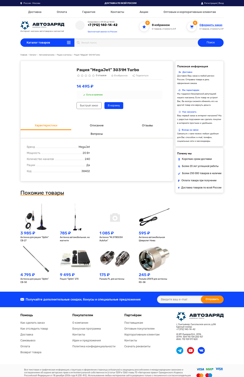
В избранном (161, 25)
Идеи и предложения (86, 333)
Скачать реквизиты (137, 339)
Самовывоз (27, 333)
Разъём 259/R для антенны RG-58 (153, 273)
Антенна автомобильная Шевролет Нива (152, 232)
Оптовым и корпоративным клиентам (190, 12)
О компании (80, 315)
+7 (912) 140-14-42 (102, 25)
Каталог (33, 55)
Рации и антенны (64, 55)
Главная (23, 55)
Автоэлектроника (46, 55)
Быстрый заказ (91, 106)
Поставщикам (133, 315)
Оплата (62, 12)
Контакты (117, 12)
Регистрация (210, 3)
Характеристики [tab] (40, 126)
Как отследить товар (34, 321)
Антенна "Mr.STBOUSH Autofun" (111, 232)
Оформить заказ (210, 25)
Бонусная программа (86, 321)
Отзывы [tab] (115, 126)
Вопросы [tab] (154, 126)
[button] (30, 3)
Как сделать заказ (32, 315)
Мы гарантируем (190, 90)
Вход (221, 3)
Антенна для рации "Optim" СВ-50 (34, 273)
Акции (144, 12)
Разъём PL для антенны (111, 271)
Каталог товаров (38, 42)
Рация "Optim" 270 (69, 271)
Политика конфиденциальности (93, 339)
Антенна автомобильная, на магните (75, 232)
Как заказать (189, 111)
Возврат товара (30, 345)
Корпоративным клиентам (142, 327)
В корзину (120, 106)
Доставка (34, 12)
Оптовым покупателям (139, 321)
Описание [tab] (78, 126)
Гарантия (88, 12)
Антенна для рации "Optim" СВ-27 (34, 232)
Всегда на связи (190, 129)
